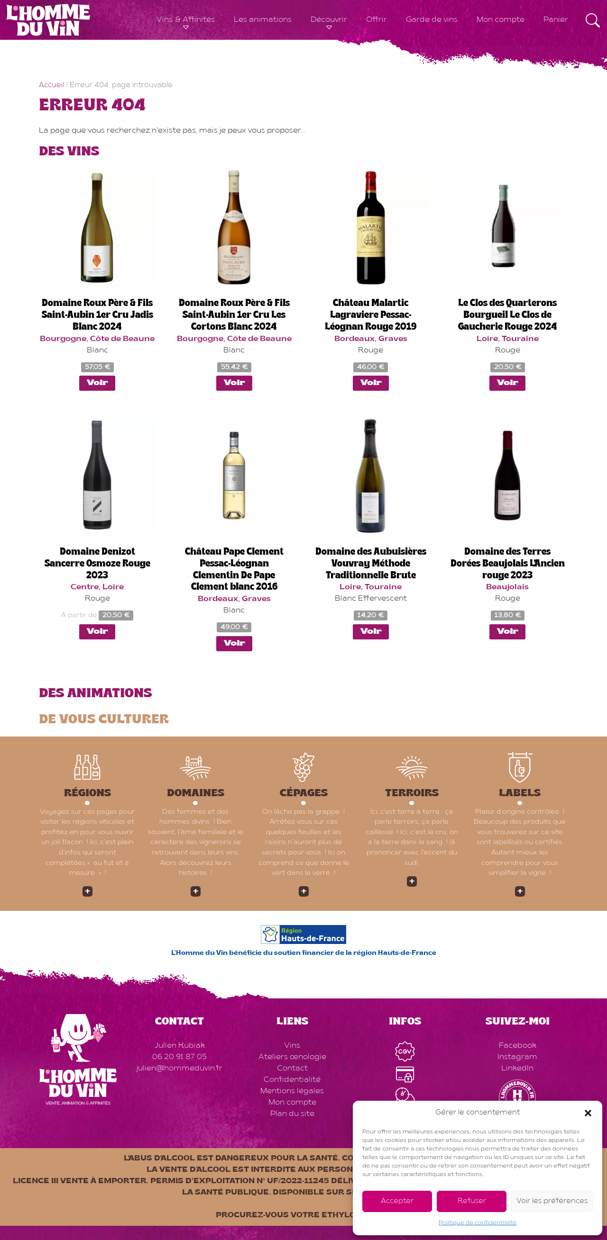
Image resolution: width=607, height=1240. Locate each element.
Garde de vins (432, 20)
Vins (292, 1046)
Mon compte (500, 20)
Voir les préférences (552, 1201)
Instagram (517, 1057)
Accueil (51, 85)
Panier (555, 20)
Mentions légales (292, 1091)
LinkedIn (517, 1068)
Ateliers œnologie (292, 1057)
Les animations (263, 20)
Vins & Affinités (185, 20)
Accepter (397, 1201)
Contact (292, 1068)
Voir (97, 383)
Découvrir (329, 20)
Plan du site (292, 1114)
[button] (588, 1113)
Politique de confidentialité (477, 1223)
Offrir (376, 20)
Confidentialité (292, 1080)
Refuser (472, 1201)
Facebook (517, 1046)
